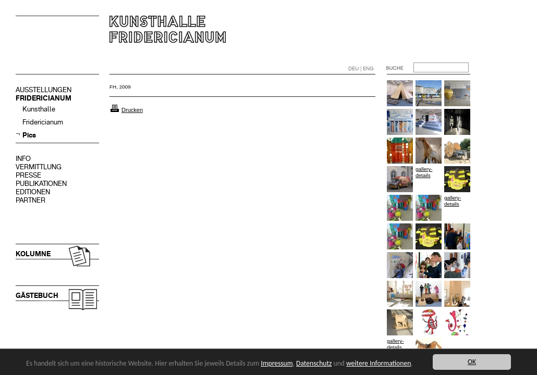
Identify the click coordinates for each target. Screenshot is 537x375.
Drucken (132, 110)
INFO (23, 158)
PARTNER (30, 200)
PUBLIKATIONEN (41, 184)
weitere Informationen (378, 363)
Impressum (276, 363)
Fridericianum (42, 122)
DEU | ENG (361, 68)
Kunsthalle (38, 109)
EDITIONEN (33, 192)
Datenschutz (314, 363)
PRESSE (28, 175)
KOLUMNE (33, 254)
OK (472, 361)
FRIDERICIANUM (43, 98)
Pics (29, 135)
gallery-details (424, 172)
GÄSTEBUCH (37, 295)
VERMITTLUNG (39, 167)
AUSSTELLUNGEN (43, 90)
